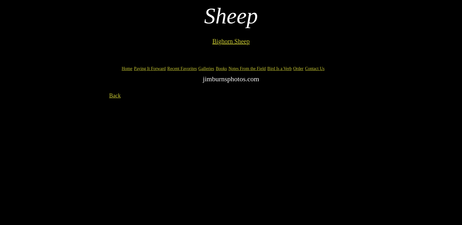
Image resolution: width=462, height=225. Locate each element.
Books (221, 68)
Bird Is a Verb (279, 68)
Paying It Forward (150, 68)
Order (298, 68)
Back (115, 95)
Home (127, 68)
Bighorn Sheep (231, 41)
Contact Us (315, 68)
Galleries (206, 68)
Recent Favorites (182, 68)
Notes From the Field (247, 68)
